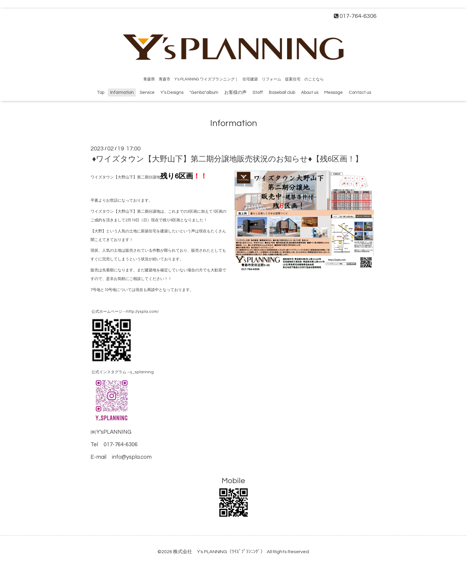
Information (122, 92)
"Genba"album (203, 92)
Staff (258, 92)
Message (333, 92)
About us (309, 92)
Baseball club (282, 92)
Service (147, 92)
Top (100, 92)
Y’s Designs (172, 92)
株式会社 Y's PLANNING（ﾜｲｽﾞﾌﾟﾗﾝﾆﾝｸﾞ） (219, 551)
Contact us (360, 92)
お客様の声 (235, 92)
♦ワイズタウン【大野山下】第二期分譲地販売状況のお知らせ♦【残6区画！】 (227, 159)
